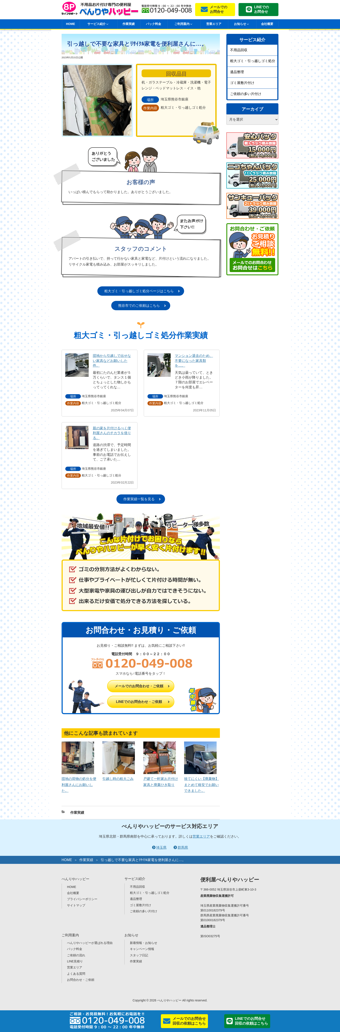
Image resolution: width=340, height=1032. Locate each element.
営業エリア (213, 24)
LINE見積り (75, 961)
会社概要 (267, 24)
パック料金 (153, 24)
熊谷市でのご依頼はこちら (139, 305)
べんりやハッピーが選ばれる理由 (90, 943)
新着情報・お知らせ (143, 943)
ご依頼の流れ (76, 955)
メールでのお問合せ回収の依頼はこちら (189, 1021)
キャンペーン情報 (142, 949)
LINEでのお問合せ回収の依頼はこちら (251, 1021)
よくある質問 (76, 973)
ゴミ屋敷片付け (242, 83)
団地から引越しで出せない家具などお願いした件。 (112, 360)
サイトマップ (76, 905)
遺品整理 (237, 72)
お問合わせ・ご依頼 (80, 979)
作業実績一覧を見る (139, 499)
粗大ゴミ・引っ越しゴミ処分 (252, 61)
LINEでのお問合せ (261, 9)
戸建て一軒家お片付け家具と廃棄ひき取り (160, 778)
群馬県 (183, 847)
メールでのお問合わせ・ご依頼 (139, 686)
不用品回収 (238, 50)
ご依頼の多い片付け (245, 94)
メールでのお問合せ (218, 9)
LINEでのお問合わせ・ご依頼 (139, 702)
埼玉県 (161, 847)
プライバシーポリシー (82, 899)
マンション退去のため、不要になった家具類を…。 (194, 360)
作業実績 (129, 24)
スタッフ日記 (139, 955)
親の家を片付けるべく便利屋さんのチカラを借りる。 (112, 433)
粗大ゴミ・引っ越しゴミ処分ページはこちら (139, 291)
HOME (70, 24)
